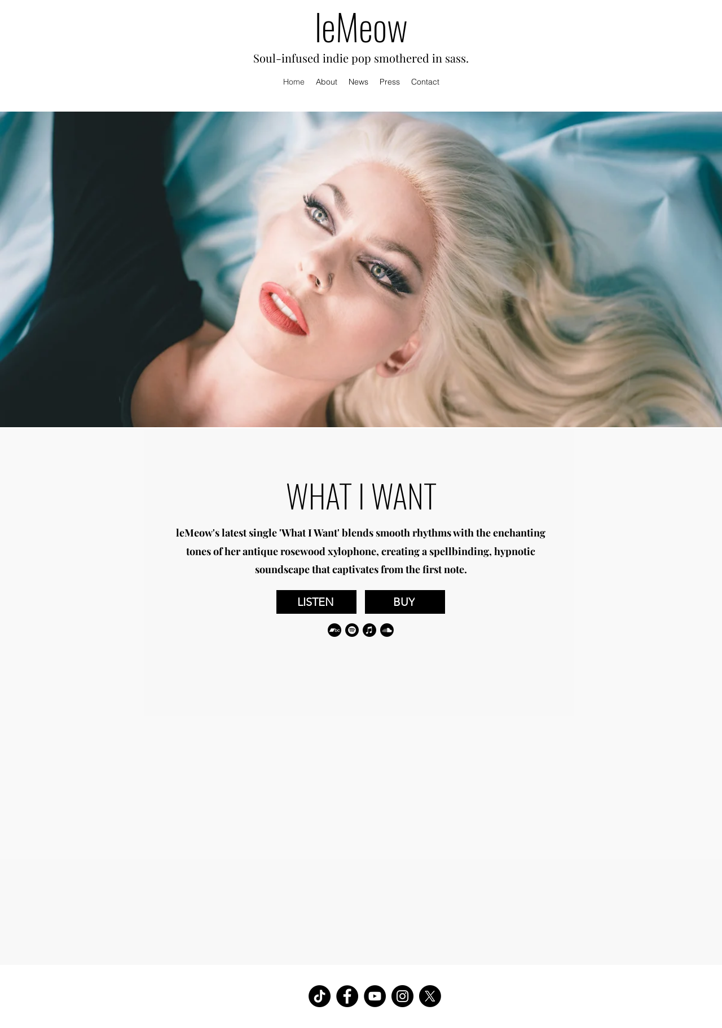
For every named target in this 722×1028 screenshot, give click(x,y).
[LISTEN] (316, 602)
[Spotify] (352, 630)
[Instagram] (402, 996)
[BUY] (405, 602)
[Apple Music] (369, 630)
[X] (430, 996)
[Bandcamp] (334, 630)
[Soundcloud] (387, 630)
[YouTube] (375, 996)
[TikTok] (320, 996)
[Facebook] (347, 996)
